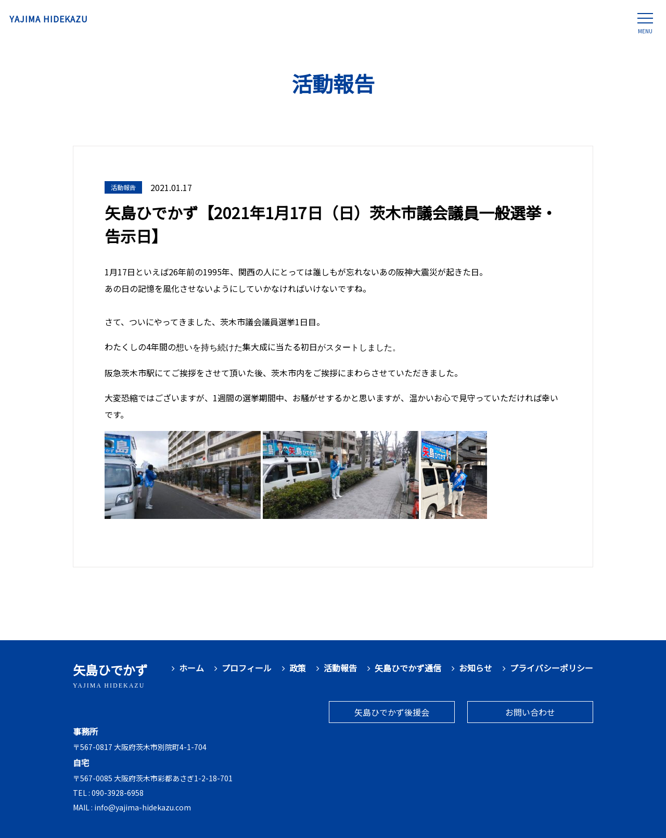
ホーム (191, 668)
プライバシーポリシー (551, 668)
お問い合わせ (530, 712)
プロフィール (247, 668)
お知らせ (475, 668)
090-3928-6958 (118, 793)
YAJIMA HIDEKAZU (68, 20)
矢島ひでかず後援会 (391, 712)
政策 (297, 668)
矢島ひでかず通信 (408, 668)
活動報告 (340, 668)
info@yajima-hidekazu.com (142, 807)
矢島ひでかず (110, 675)
